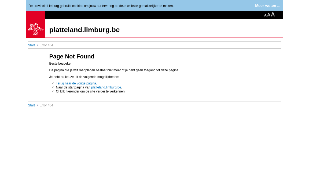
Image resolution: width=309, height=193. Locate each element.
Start (31, 45)
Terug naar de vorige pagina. (76, 83)
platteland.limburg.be (84, 30)
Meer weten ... (267, 5)
